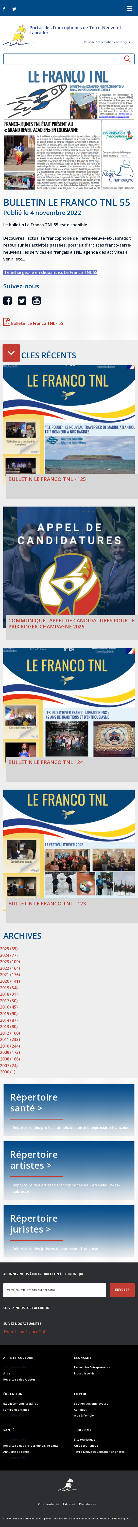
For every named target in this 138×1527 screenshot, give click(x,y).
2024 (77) (9, 955)
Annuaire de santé (16, 1452)
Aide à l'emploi (84, 1415)
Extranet (69, 1504)
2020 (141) (10, 981)
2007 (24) (9, 1065)
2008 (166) (10, 1059)
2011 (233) (10, 1039)
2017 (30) (9, 1000)
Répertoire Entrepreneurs (92, 1367)
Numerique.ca (122, 1518)
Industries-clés (84, 1373)
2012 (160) (10, 1033)
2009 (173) (10, 1052)
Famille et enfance (16, 1409)
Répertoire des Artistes (19, 1379)
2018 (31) (9, 994)
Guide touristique (86, 1445)
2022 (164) (10, 968)
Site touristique (84, 1439)
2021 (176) (10, 974)
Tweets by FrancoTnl (24, 1331)
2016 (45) (9, 1007)
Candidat (80, 1409)
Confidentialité (48, 1504)
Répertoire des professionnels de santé (31, 1445)
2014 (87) (9, 1020)
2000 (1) (7, 1072)
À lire (6, 1373)
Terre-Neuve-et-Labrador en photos (99, 1452)
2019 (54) (9, 988)
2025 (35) (9, 949)
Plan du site (87, 1504)
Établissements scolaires (20, 1403)
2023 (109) (10, 961)
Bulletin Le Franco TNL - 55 (33, 323)
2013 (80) (9, 1026)
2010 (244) (10, 1046)
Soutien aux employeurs (91, 1403)
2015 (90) (9, 1013)
